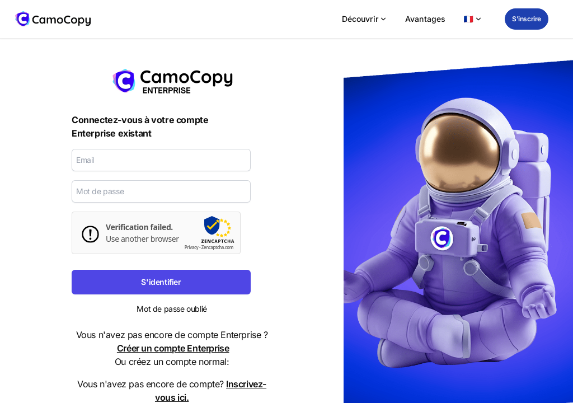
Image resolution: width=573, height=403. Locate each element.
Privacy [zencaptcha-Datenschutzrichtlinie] (192, 247)
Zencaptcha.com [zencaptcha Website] (217, 247)
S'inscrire (526, 19)
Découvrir (364, 19)
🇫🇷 (472, 19)
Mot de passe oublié (171, 308)
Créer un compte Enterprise (173, 348)
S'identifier (161, 282)
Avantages (425, 19)
